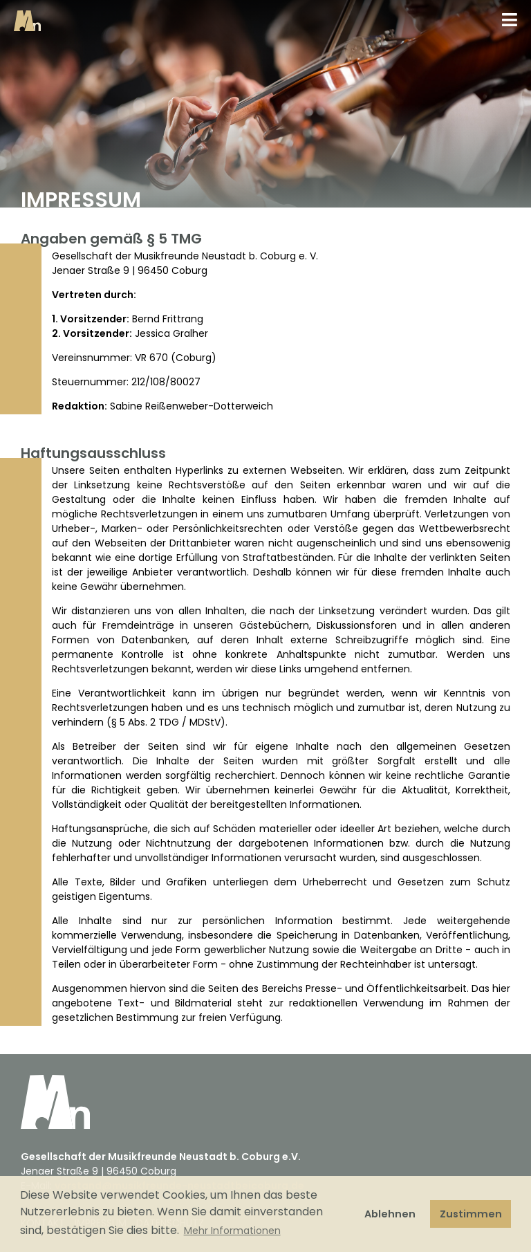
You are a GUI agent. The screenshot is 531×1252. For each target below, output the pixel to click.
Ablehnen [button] (390, 1214)
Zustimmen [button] (471, 1214)
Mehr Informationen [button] (232, 1230)
